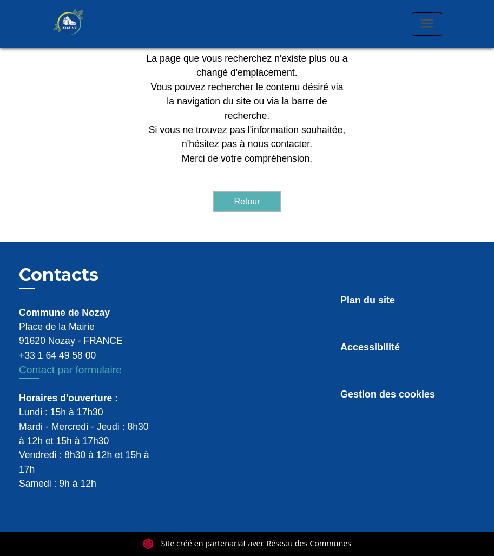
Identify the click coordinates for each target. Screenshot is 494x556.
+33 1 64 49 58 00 (57, 355)
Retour (247, 201)
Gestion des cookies (387, 394)
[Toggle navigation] (427, 24)
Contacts (58, 274)
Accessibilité (370, 347)
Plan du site (367, 300)
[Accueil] (79, 24)
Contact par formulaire (70, 369)
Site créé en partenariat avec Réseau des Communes (247, 543)
